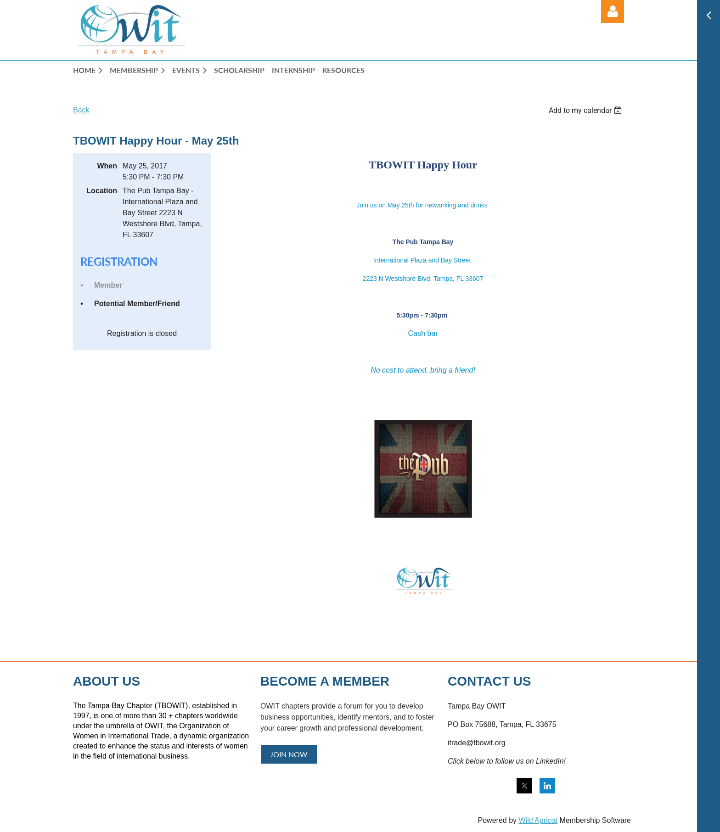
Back (81, 110)
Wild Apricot (537, 820)
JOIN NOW (289, 754)
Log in (612, 11)
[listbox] (586, 110)
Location (101, 191)
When (107, 166)
